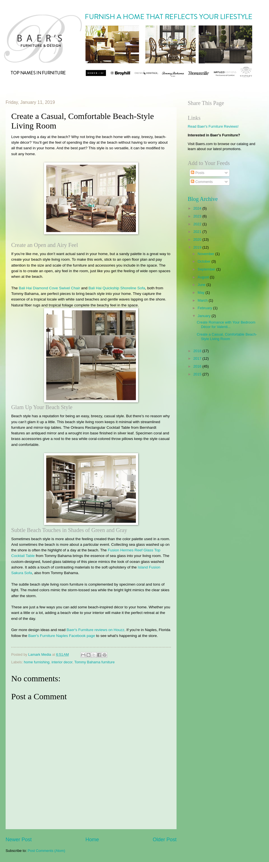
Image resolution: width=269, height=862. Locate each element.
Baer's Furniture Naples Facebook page (61, 636)
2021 (197, 232)
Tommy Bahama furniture (94, 662)
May (201, 292)
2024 (197, 208)
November (206, 254)
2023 (197, 216)
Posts (197, 173)
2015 (197, 374)
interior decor (62, 662)
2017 (197, 358)
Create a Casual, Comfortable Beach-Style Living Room (227, 336)
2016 (197, 366)
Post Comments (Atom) (46, 851)
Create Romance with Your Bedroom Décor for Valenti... (226, 324)
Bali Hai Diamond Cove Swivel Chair (49, 288)
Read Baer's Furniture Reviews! (213, 126)
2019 (197, 247)
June (202, 285)
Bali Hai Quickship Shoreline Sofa (117, 288)
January (204, 316)
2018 (197, 351)
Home (92, 839)
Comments (202, 182)
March (203, 300)
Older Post (165, 839)
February (205, 308)
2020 (197, 239)
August (204, 277)
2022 (197, 224)
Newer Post (19, 839)
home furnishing (37, 662)
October (204, 261)
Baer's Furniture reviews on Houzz (95, 630)
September (207, 269)
